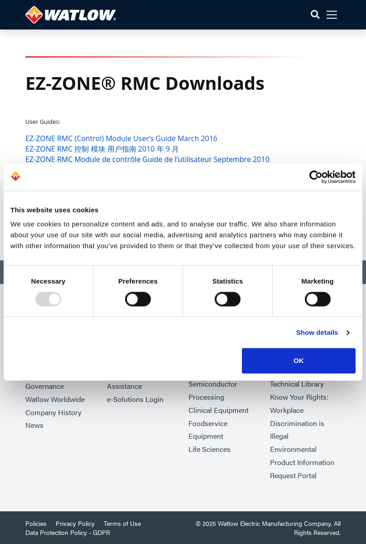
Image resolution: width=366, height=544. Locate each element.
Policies (36, 523)
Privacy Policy (75, 523)
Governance (44, 386)
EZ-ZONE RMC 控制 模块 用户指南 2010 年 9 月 (102, 149)
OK (299, 361)
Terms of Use (122, 523)
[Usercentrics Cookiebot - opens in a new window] (316, 177)
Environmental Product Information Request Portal (302, 462)
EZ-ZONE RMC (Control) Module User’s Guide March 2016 (121, 138)
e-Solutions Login (135, 399)
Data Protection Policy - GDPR (67, 532)
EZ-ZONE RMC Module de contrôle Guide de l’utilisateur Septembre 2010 (147, 159)
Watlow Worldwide (55, 399)
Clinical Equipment (218, 410)
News (34, 425)
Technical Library (297, 383)
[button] (315, 15)
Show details (317, 332)
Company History (53, 412)
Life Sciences (209, 449)
